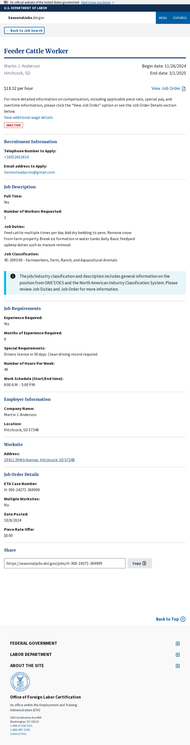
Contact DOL (18, 734)
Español (180, 17)
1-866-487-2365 (20, 730)
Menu (163, 17)
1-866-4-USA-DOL (21, 725)
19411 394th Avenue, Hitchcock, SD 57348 (39, 459)
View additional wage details (28, 117)
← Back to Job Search (24, 30)
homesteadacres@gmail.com (29, 172)
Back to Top (167, 619)
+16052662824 (16, 156)
